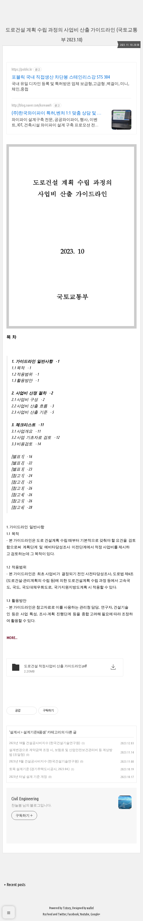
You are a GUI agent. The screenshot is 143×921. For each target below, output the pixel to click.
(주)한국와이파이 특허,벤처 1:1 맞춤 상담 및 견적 (57, 113)
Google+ (95, 914)
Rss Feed (47, 914)
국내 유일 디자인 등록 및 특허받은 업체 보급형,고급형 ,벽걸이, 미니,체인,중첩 (70, 86)
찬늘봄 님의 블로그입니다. (31, 805)
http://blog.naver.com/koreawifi (32, 105)
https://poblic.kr (22, 69)
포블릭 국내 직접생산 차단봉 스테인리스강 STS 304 (61, 76)
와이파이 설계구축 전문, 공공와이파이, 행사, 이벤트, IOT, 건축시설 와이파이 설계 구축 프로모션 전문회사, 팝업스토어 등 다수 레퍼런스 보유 (55, 122)
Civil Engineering (25, 798)
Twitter (62, 914)
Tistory (67, 908)
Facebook (73, 914)
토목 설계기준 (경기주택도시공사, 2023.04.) (39, 769)
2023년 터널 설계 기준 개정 (28, 776)
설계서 (15, 732)
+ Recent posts (14, 884)
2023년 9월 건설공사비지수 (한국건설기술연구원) (44, 761)
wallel (90, 908)
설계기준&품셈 (34, 732)
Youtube (84, 914)
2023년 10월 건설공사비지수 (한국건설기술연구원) (44, 743)
